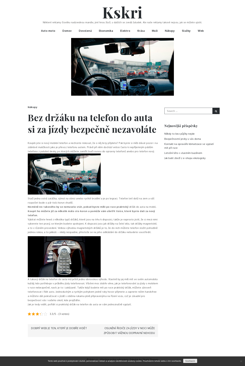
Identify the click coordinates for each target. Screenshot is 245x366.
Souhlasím (190, 361)
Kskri (122, 12)
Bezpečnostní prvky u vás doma (182, 138)
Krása (141, 30)
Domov (67, 30)
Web (201, 30)
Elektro (125, 30)
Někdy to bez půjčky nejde (179, 133)
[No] (241, 361)
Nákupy (170, 30)
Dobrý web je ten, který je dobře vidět (59, 328)
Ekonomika (106, 30)
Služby (186, 30)
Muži (155, 30)
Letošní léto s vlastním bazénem (183, 152)
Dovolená (85, 30)
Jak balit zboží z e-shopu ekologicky (185, 158)
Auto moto (48, 30)
